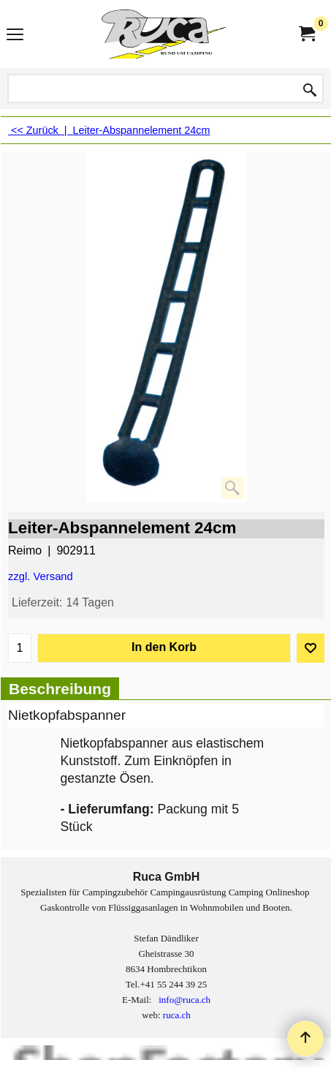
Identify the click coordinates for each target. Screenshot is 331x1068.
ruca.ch (177, 1014)
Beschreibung (60, 688)
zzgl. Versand (40, 576)
